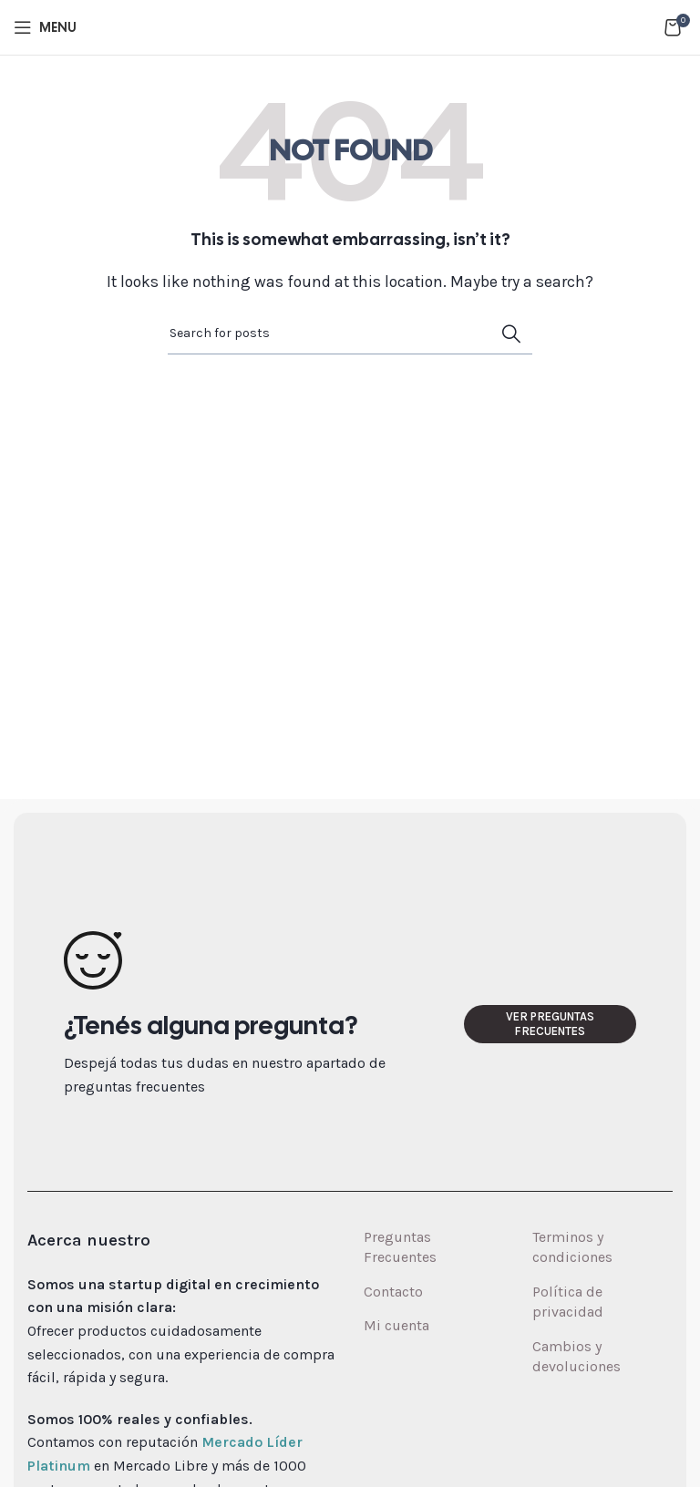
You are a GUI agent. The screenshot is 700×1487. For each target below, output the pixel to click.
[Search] (350, 333)
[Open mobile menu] (45, 27)
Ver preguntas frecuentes (550, 1024)
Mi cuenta (396, 1325)
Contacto (393, 1291)
